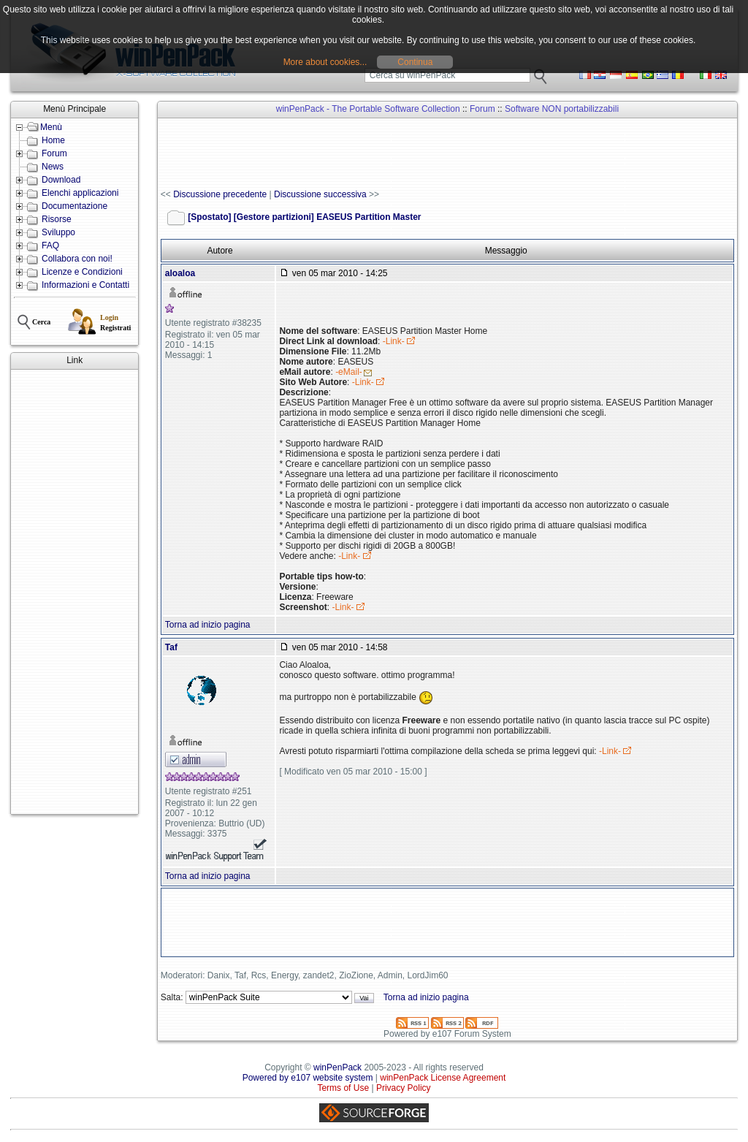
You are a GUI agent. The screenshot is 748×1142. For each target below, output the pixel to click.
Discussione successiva (320, 194)
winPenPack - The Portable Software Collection (368, 109)
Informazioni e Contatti (85, 285)
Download (61, 180)
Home (53, 140)
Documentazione (74, 206)
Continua (414, 62)
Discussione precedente (220, 194)
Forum (54, 153)
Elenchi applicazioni (80, 193)
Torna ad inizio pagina (208, 625)
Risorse (57, 219)
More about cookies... (325, 62)
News (53, 166)
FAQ (50, 245)
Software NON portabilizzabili (562, 109)
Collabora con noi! (77, 259)
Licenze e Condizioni (82, 272)
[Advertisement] (74, 592)
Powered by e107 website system (308, 1078)
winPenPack (337, 1067)
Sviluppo (58, 232)
